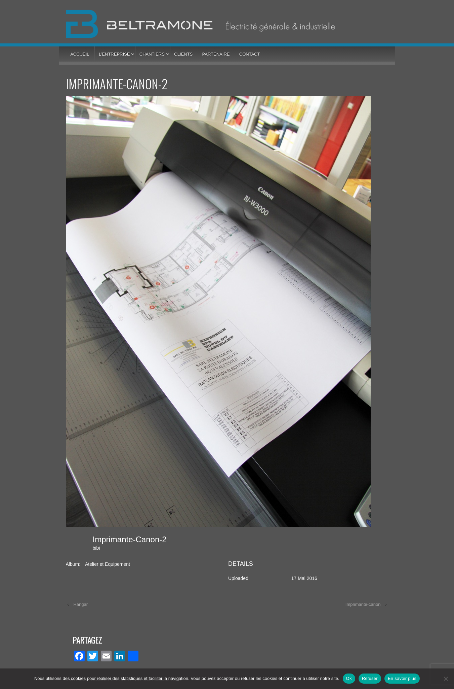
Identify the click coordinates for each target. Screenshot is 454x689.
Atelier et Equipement (107, 564)
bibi (96, 548)
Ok (349, 678)
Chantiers (152, 54)
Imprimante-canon (363, 604)
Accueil (79, 54)
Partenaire (216, 54)
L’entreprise (114, 54)
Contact (249, 54)
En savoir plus (402, 678)
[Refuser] (445, 678)
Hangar (80, 604)
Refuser (370, 678)
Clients (183, 54)
